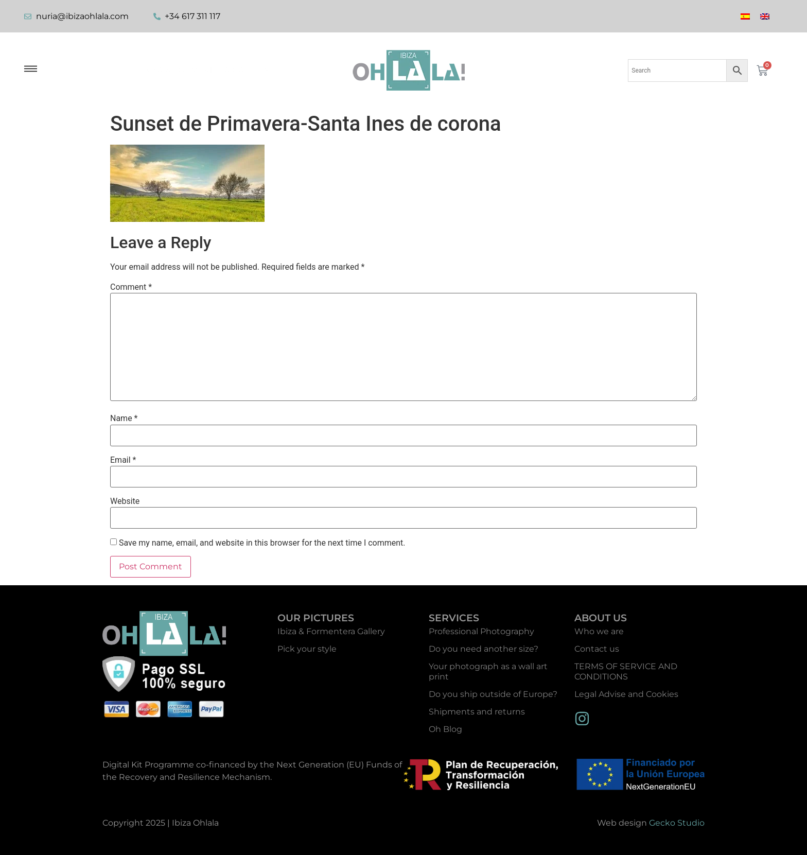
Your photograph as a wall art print (488, 671)
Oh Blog (445, 729)
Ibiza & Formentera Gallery (205, 70)
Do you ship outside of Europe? (493, 694)
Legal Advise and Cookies (626, 694)
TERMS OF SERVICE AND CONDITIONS (625, 671)
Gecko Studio (677, 823)
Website (124, 501)
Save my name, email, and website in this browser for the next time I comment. (262, 543)
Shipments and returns (477, 712)
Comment (131, 287)
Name (124, 418)
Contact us (596, 649)
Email (123, 460)
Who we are (599, 631)
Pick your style (307, 649)
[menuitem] (745, 16)
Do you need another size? (483, 649)
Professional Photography (481, 631)
